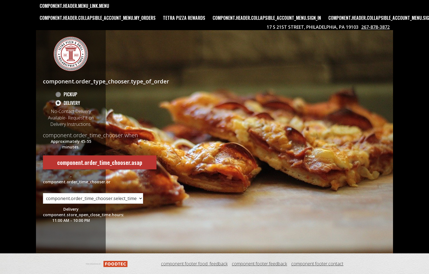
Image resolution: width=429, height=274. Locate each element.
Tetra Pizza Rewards (184, 18)
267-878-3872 (375, 27)
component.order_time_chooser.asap (99, 162)
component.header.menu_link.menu (74, 6)
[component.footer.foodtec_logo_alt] (106, 263)
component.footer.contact (317, 264)
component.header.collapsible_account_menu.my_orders (98, 18)
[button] (71, 54)
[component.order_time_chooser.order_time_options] (93, 198)
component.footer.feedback (259, 264)
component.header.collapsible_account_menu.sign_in (267, 18)
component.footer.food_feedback (194, 264)
